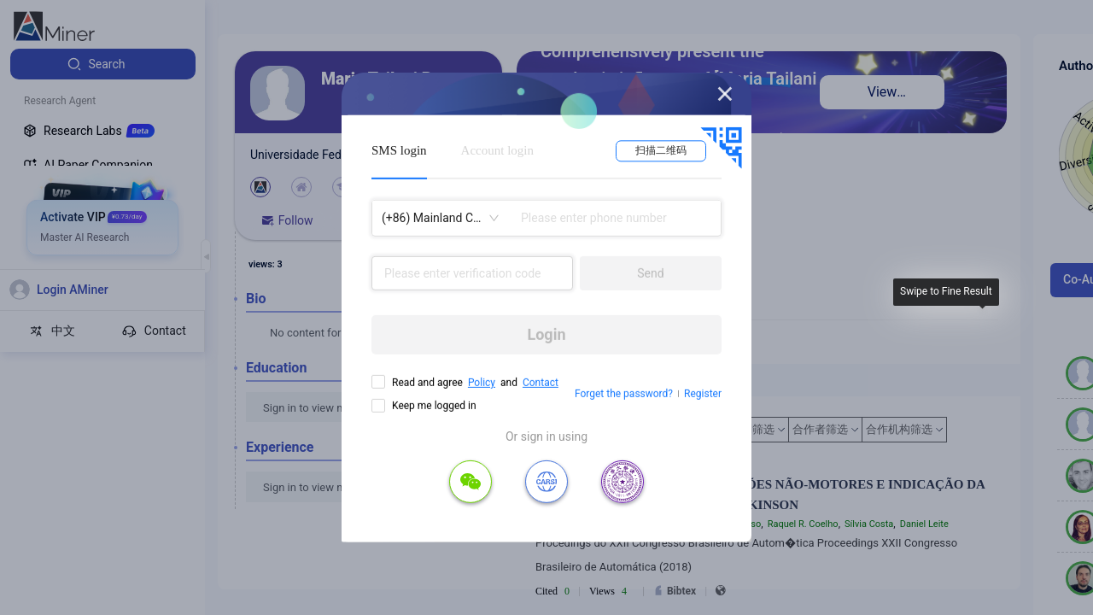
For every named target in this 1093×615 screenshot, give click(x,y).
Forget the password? (624, 394)
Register (703, 394)
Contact (540, 383)
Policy (481, 383)
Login (546, 334)
